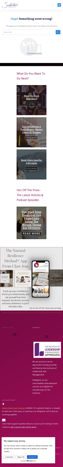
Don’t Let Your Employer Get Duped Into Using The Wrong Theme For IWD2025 (31, 220)
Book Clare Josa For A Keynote (31, 161)
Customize (9, 457)
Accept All (32, 457)
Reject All (20, 457)
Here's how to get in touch (13, 408)
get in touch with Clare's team (23, 427)
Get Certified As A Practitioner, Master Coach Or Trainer (32, 129)
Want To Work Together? (31, 97)
